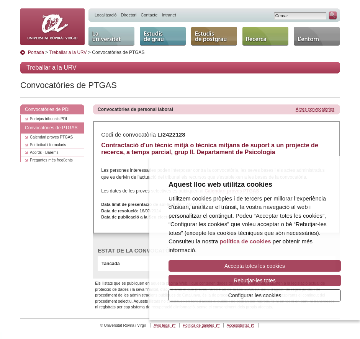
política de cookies (245, 241)
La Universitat (111, 36)
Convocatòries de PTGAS (51, 127)
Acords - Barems (44, 152)
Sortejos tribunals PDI (48, 119)
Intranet (169, 15)
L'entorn (317, 36)
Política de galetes (198, 325)
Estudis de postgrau (214, 36)
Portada (36, 52)
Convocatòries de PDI (47, 109)
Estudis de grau (163, 36)
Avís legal (162, 325)
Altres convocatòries (315, 109)
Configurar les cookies (254, 295)
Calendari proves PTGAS (51, 137)
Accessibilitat (238, 325)
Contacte (149, 15)
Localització (105, 15)
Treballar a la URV (68, 52)
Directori (128, 15)
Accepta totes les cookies (254, 266)
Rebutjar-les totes (255, 280)
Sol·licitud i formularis (48, 145)
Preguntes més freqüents (51, 160)
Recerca (265, 36)
